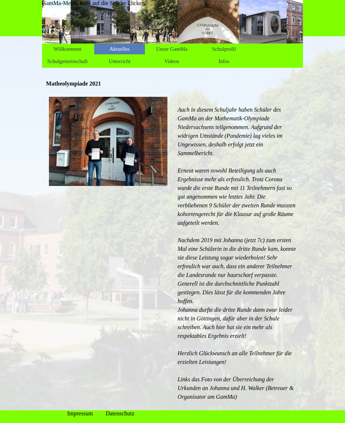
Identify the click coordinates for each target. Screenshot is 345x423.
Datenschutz (119, 413)
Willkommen (68, 49)
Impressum (80, 413)
